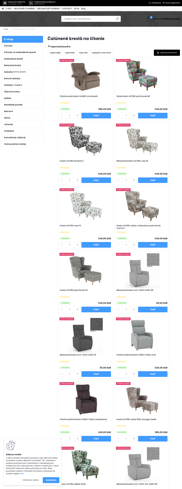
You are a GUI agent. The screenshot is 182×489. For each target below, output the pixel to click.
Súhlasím (51, 480)
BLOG (76, 8)
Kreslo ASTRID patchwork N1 (129, 163)
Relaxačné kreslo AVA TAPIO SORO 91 (61, 229)
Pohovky (8, 45)
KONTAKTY (67, 8)
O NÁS (9, 8)
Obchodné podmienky (63, 424)
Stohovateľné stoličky (15, 144)
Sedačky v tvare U (13, 85)
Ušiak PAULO (156, 357)
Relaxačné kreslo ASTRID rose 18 (162, 97)
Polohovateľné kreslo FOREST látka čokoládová (129, 229)
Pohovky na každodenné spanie (20, 52)
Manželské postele (13, 104)
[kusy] (55, 115)
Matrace (8, 111)
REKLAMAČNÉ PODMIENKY (48, 8)
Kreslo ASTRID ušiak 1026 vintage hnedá (162, 229)
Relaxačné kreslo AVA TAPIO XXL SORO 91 (127, 293)
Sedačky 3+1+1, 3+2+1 (15, 72)
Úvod (6, 29)
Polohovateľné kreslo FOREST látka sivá (93, 229)
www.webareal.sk (101, 486)
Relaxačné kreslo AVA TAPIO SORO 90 (160, 163)
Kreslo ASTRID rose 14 (60, 161)
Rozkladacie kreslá (13, 58)
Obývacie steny (12, 91)
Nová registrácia (173, 3)
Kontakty (57, 430)
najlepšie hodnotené (101, 52)
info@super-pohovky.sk (108, 424)
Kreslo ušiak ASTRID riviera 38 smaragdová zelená (63, 358)
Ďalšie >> (121, 389)
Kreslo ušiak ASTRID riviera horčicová (129, 358)
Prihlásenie (156, 3)
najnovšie (83, 52)
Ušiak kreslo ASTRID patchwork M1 (92, 97)
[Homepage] (3, 8)
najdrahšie (70, 52)
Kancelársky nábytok (14, 137)
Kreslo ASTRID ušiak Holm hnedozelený (162, 293)
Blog (83, 8)
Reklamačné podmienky (64, 427)
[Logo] (19, 18)
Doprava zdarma (14, 3)
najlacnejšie (55, 52)
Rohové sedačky (12, 78)
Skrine (7, 117)
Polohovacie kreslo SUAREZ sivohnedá (63, 97)
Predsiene (9, 131)
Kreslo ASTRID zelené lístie (63, 292)
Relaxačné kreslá (12, 65)
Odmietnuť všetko (31, 480)
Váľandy (8, 124)
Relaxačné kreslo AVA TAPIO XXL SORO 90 (94, 293)
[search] (117, 19)
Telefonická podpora (42, 3)
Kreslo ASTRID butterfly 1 (128, 96)
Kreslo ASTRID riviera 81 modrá (94, 358)
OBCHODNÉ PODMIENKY (24, 8)
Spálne (7, 98)
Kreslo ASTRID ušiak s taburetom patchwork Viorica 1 (94, 163)
